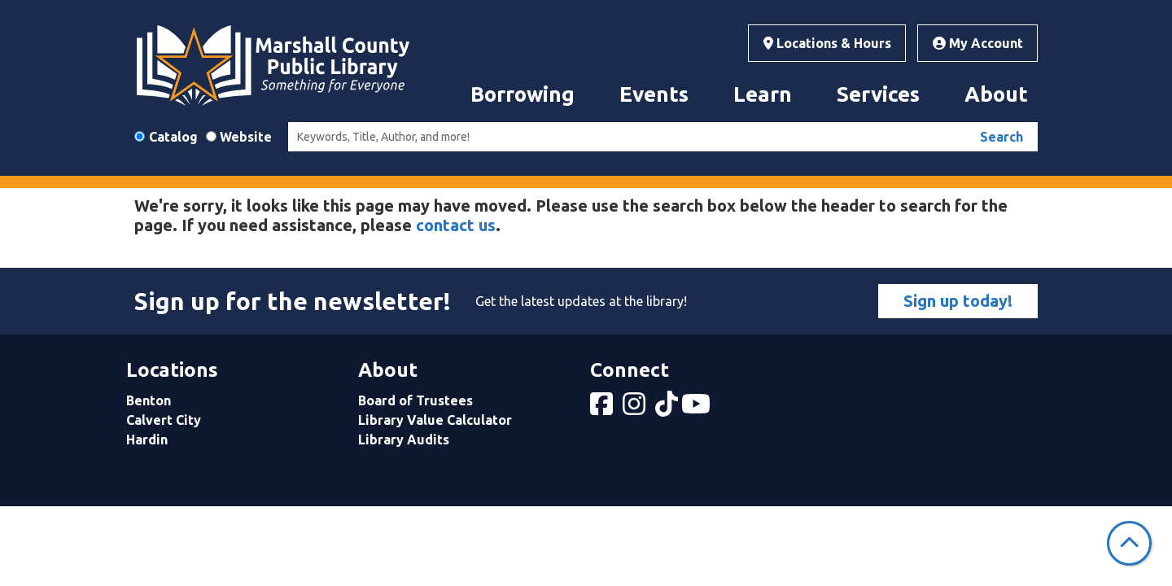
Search (1001, 136)
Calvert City (163, 420)
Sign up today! (957, 300)
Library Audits (403, 439)
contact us (456, 225)
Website (246, 136)
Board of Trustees (415, 400)
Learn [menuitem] (762, 94)
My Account (978, 43)
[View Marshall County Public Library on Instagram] (636, 408)
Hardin (147, 439)
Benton (148, 400)
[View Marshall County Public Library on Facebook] (603, 408)
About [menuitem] (996, 94)
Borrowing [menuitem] (522, 94)
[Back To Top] (1129, 543)
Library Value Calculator (435, 420)
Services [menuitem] (878, 94)
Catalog (173, 136)
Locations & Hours (827, 43)
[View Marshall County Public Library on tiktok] (668, 408)
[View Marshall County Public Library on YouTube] (697, 408)
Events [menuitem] (654, 94)
